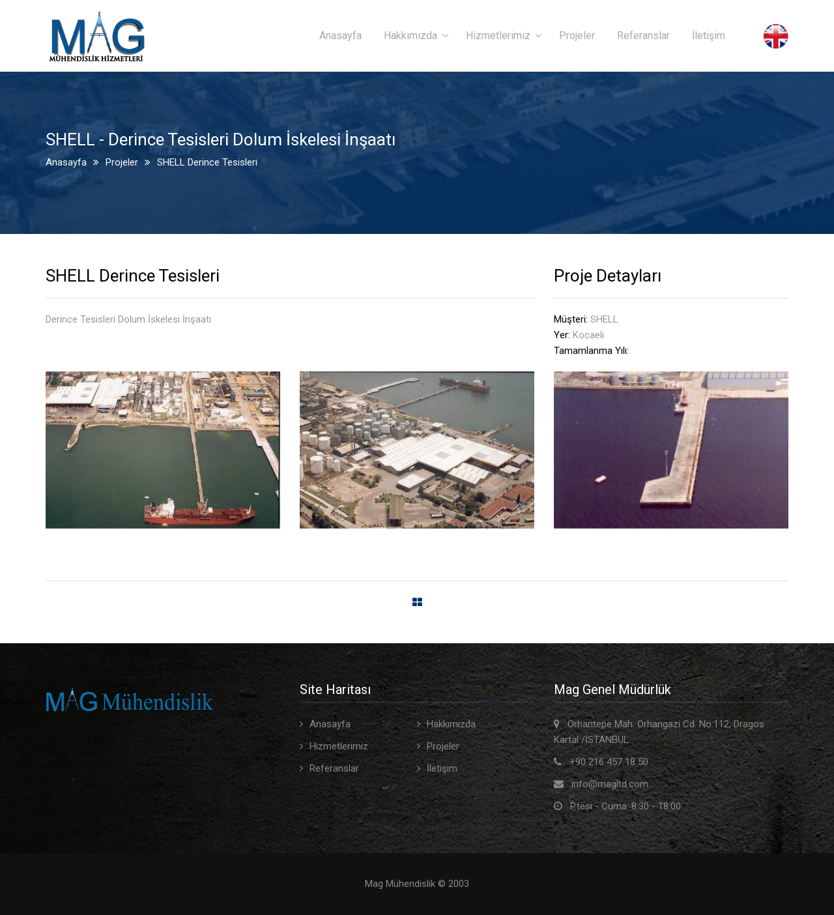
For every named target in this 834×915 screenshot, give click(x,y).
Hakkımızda (410, 35)
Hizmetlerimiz (498, 35)
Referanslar (643, 35)
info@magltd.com (609, 784)
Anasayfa (340, 35)
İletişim (708, 35)
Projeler (577, 35)
